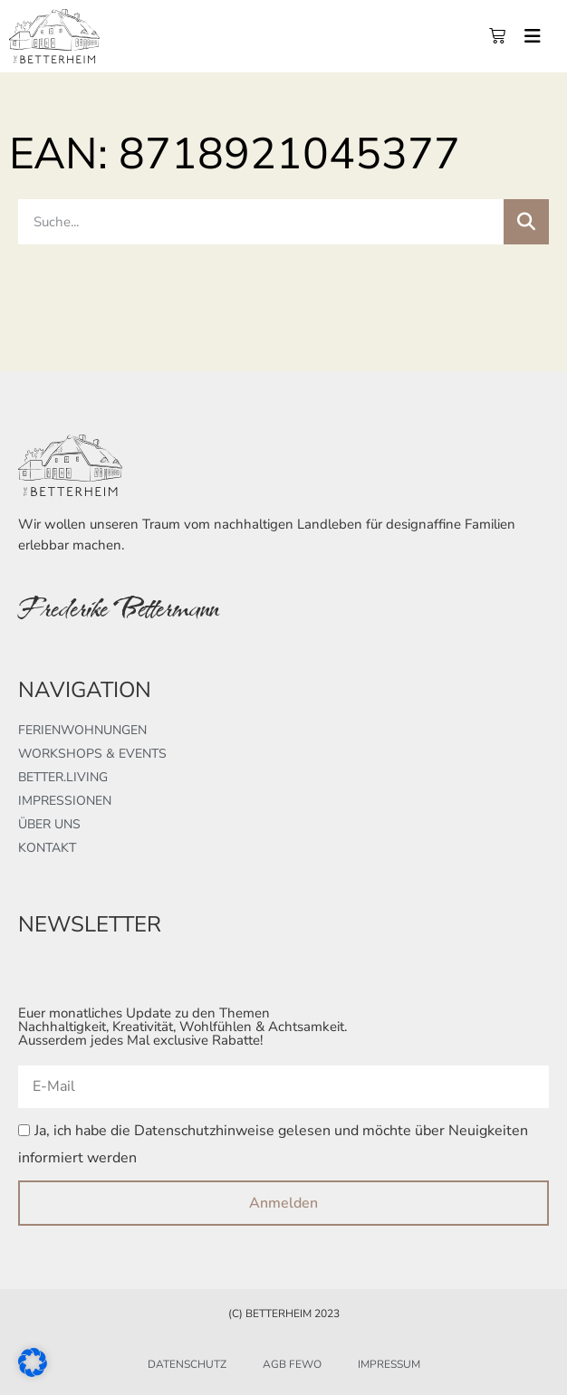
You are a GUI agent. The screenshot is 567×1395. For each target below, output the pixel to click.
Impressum (389, 1364)
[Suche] (526, 221)
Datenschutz (187, 1364)
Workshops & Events (92, 753)
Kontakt (47, 847)
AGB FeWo (292, 1364)
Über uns (49, 824)
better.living (63, 777)
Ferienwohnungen (82, 730)
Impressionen (64, 800)
